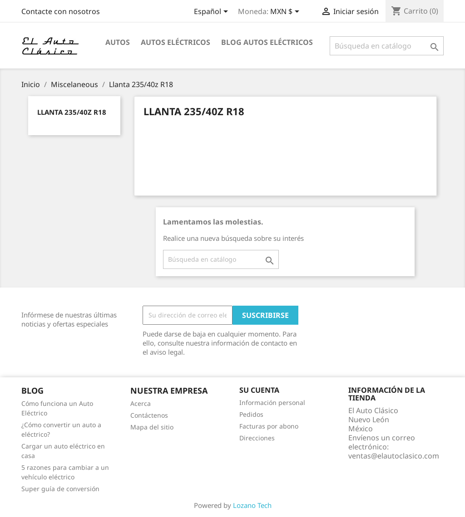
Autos (117, 42)
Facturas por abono (268, 426)
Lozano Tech (252, 505)
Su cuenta (259, 390)
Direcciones (257, 438)
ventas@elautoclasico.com (393, 456)
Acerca (140, 403)
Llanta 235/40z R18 (71, 112)
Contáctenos (149, 415)
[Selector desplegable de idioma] (212, 12)
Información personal (272, 402)
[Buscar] (387, 45)
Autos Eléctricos (175, 42)
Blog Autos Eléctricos (267, 42)
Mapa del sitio (151, 427)
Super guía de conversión (60, 488)
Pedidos (251, 414)
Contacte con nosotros (60, 11)
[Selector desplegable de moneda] (286, 12)
